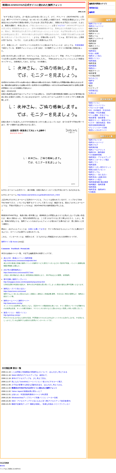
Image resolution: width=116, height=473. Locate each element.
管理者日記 (93, 8)
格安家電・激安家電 (97, 118)
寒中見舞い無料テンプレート (15, 279)
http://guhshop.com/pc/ (12, 315)
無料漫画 (92, 165)
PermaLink (25, 249)
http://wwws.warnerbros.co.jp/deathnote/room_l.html (38, 195)
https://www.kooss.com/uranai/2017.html (18, 273)
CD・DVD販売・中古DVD (99, 110)
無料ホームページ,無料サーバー (16, 301)
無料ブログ (93, 145)
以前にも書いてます (36, 229)
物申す (91, 81)
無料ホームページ (96, 26)
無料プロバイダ (95, 24)
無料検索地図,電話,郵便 (98, 182)
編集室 (92, 12)
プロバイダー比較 (96, 108)
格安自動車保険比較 (97, 125)
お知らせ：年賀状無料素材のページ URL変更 (30, 394)
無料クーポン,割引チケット (100, 167)
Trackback (15, 249)
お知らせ (92, 93)
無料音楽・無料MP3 (97, 189)
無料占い (92, 68)
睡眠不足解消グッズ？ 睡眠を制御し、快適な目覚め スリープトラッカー (41, 404)
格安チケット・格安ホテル (100, 120)
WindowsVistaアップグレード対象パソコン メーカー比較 (35, 398)
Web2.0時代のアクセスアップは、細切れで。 (30, 375)
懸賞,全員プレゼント (97, 170)
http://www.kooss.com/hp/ (13, 303)
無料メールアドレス (97, 150)
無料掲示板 (93, 147)
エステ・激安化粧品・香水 (100, 123)
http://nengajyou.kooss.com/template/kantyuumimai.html (24, 282)
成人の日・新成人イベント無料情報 (18, 258)
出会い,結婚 (94, 53)
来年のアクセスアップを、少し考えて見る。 (30, 378)
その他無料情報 (95, 155)
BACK (2, 466)
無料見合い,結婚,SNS (97, 177)
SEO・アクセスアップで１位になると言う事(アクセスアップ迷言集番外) (41, 401)
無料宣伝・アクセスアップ (100, 157)
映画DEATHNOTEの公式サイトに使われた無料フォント (34, 388)
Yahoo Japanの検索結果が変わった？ (27, 391)
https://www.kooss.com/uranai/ (15, 291)
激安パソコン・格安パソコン (15, 313)
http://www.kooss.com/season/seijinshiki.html (20, 261)
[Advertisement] (22, 345)
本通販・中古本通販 (97, 113)
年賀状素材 (79, 45)
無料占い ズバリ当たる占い (15, 289)
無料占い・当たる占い (98, 175)
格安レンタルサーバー (98, 130)
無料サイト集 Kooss (9, 242)
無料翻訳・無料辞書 (97, 184)
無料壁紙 (92, 61)
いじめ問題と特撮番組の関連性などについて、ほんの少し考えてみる (39, 372)
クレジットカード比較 (98, 128)
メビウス (61, 26)
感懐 (91, 83)
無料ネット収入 (95, 56)
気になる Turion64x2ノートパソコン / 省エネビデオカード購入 (37, 382)
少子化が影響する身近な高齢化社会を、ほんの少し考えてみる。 (38, 385)
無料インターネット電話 (99, 160)
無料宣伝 (92, 51)
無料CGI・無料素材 (97, 152)
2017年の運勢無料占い (13, 270)
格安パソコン (94, 58)
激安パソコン (94, 103)
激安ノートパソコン (97, 105)
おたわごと (93, 78)
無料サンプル (94, 172)
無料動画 (92, 66)
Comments (5, 249)
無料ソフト (93, 162)
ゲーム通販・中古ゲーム (99, 115)
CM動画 (92, 192)
